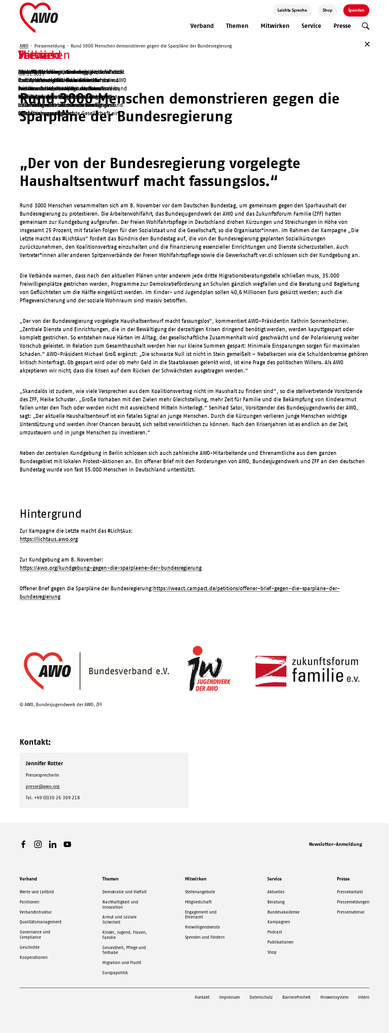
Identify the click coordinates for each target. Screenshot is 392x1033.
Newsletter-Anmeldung (335, 844)
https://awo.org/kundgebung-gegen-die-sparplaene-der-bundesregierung (111, 568)
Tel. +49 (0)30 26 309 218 (53, 797)
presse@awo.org (42, 786)
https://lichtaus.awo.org (49, 539)
